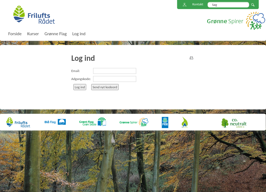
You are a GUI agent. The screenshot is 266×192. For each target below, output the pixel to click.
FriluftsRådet (34, 14)
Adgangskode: (81, 79)
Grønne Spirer (236, 20)
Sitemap (184, 5)
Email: (75, 71)
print (191, 57)
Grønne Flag (55, 34)
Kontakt (197, 4)
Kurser (33, 34)
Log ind (79, 34)
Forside (15, 34)
